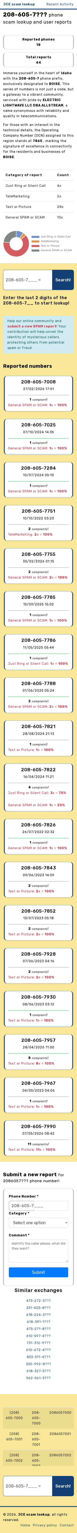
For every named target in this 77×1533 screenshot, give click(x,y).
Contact (67, 1525)
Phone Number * (24, 1196)
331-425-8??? (38, 1308)
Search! (63, 279)
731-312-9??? (39, 1343)
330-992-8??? (38, 1364)
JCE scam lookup (19, 4)
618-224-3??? (38, 1315)
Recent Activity (60, 4)
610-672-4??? (38, 1350)
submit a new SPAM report (31, 326)
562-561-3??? (38, 1378)
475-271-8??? (38, 1329)
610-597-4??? (38, 1336)
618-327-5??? (38, 1371)
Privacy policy (45, 1525)
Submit (38, 1272)
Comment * (19, 1235)
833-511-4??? (39, 1357)
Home (25, 1525)
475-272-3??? (38, 1301)
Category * (19, 1213)
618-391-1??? (38, 1322)
